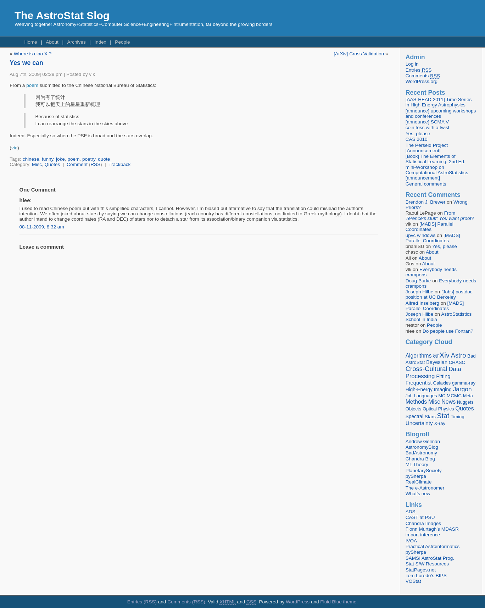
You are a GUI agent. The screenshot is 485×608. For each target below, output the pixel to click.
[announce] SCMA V (427, 122)
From (440, 215)
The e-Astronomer (425, 488)
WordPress (298, 601)
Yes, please (418, 133)
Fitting (443, 376)
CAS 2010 (417, 139)
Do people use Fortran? (448, 331)
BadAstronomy (421, 452)
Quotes (52, 164)
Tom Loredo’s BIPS (426, 575)
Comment (77, 164)
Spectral (414, 416)
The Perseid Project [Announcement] (427, 148)
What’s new (418, 493)
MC (441, 395)
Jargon (462, 389)
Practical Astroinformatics (433, 546)
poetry (88, 159)
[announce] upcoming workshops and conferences (441, 113)
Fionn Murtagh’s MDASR (432, 529)
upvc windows (421, 235)
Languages (425, 395)
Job (409, 395)
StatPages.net (421, 570)
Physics (446, 408)
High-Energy (419, 389)
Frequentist (419, 383)
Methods (416, 402)
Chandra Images (423, 523)
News (448, 401)
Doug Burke (418, 280)
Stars (430, 416)
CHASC (457, 362)
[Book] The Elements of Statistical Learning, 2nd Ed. (436, 159)
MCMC (454, 395)
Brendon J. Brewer (426, 202)
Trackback (119, 164)
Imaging (443, 389)
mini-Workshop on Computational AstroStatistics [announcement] (437, 173)
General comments (426, 184)
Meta (468, 395)
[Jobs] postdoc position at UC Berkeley (439, 294)
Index (100, 42)
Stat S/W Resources (427, 563)
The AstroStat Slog (62, 15)
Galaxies (442, 383)
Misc (37, 164)
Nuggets (465, 402)
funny (47, 159)
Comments (423, 76)
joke (60, 159)
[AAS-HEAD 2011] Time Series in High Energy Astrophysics (439, 102)
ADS (411, 511)
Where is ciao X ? (33, 53)
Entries (419, 70)
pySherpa (416, 476)
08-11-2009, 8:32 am (41, 227)
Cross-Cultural (426, 368)
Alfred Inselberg (422, 303)
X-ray (439, 423)
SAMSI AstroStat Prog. (430, 558)
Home (30, 42)
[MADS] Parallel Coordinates (429, 226)
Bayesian (436, 362)
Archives (76, 42)
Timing (457, 416)
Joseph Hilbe (420, 291)
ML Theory (417, 464)
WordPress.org (421, 81)
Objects (414, 408)
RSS (95, 164)
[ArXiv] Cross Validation (359, 53)
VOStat (413, 581)
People (122, 42)
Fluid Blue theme (338, 601)
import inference (423, 534)
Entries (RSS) (142, 601)
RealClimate (419, 482)
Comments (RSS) (186, 601)
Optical (430, 408)
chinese (31, 159)
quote (104, 159)
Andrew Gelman (423, 441)
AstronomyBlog (422, 447)
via (14, 147)
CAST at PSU (420, 517)
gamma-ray (463, 383)
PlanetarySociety (424, 470)
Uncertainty (419, 423)
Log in (412, 64)
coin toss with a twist (428, 127)
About (52, 42)
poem (32, 85)
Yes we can (26, 62)
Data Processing (433, 373)
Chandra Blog (420, 458)
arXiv (441, 355)
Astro (458, 355)
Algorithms (419, 356)
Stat (443, 416)
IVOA (411, 540)
